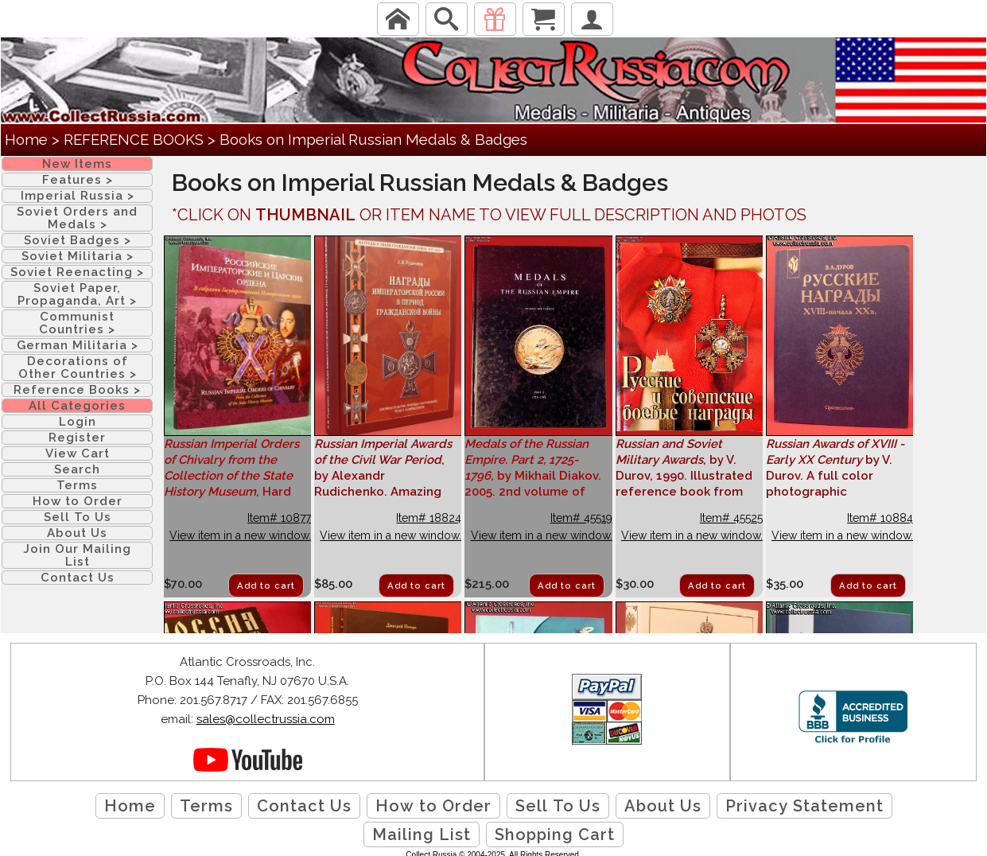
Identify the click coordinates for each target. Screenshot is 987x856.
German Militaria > (77, 345)
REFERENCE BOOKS (134, 139)
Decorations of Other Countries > (77, 367)
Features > (77, 180)
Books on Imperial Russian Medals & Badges (373, 139)
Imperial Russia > (77, 196)
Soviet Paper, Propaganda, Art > (77, 294)
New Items (77, 164)
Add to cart (266, 586)
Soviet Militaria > (77, 256)
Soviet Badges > (77, 240)
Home (26, 139)
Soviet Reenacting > (77, 272)
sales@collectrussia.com (265, 719)
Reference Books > (77, 390)
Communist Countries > (77, 323)
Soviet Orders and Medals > (77, 218)
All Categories (77, 406)
